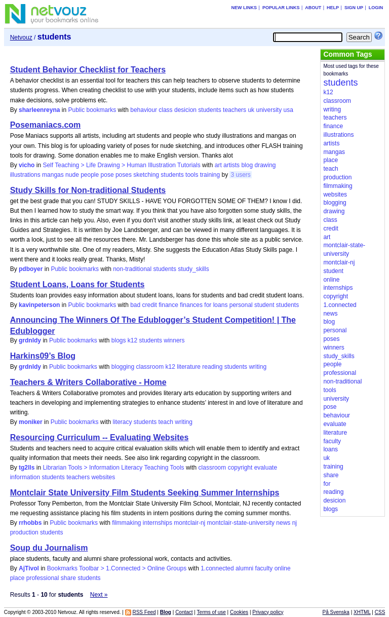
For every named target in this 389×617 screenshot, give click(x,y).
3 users (240, 174)
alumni (244, 568)
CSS (380, 612)
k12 (132, 340)
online (283, 568)
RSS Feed (143, 612)
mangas (53, 174)
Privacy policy (267, 612)
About (313, 7)
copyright (240, 467)
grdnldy (30, 340)
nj (294, 522)
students (209, 109)
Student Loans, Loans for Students (77, 284)
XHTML (362, 612)
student (264, 304)
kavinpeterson (39, 304)
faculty (264, 568)
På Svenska (336, 612)
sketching (146, 174)
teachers (234, 109)
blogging (122, 366)
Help (333, 7)
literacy (122, 422)
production (24, 532)
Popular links (281, 7)
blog (247, 165)
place (17, 578)
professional (42, 578)
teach (166, 422)
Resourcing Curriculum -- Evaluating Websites (99, 437)
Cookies (239, 612)
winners (174, 340)
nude (72, 174)
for (207, 304)
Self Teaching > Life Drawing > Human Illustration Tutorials (121, 165)
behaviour (143, 109)
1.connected (217, 568)
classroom (150, 366)
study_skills (193, 269)
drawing (265, 165)
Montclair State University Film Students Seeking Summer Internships (145, 492)
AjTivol (29, 568)
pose (107, 174)
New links (244, 7)
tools (191, 174)
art (218, 165)
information (25, 477)
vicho (26, 165)
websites (103, 477)
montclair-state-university (241, 522)
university (269, 109)
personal (241, 304)
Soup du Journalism (49, 548)
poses (123, 174)
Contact (183, 612)
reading (212, 366)
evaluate (265, 467)
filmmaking (126, 522)
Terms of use (211, 612)
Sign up (353, 7)
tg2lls (26, 467)
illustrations (25, 174)
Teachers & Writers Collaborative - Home (88, 382)
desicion (185, 109)
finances (191, 304)
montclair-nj (189, 522)
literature (189, 366)
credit (149, 304)
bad (135, 304)
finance (168, 304)
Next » (99, 594)
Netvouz (21, 37)
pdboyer (31, 269)
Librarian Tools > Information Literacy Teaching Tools (113, 467)
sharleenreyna (39, 109)
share (68, 578)
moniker (31, 422)
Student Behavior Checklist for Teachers (88, 69)
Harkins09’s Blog (42, 356)
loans (220, 304)
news (283, 522)
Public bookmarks (92, 109)
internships (157, 522)
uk (251, 109)
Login (376, 7)
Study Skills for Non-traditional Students (88, 190)
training (210, 174)
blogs (118, 340)
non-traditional (132, 269)
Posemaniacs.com (45, 125)
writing (257, 366)
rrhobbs (30, 522)
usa (288, 109)
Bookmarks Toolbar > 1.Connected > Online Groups (116, 568)
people (90, 174)
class (165, 109)
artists (231, 165)
